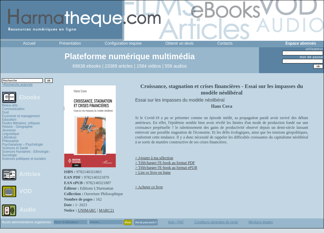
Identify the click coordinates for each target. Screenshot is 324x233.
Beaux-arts (9, 105)
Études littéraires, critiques (21, 123)
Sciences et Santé (15, 148)
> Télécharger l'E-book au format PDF (165, 163)
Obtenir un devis (179, 43)
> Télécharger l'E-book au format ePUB (166, 167)
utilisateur (314, 49)
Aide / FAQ (176, 222)
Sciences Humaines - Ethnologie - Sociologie (26, 153)
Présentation (70, 43)
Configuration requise (123, 43)
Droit (5, 112)
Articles (29, 174)
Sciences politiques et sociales (24, 159)
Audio (27, 209)
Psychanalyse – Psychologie (22, 144)
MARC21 (106, 210)
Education (9, 119)
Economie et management (21, 116)
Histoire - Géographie (17, 126)
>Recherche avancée (17, 84)
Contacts (224, 43)
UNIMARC (87, 210)
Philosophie (10, 141)
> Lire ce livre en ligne (153, 172)
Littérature (9, 137)
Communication (13, 109)
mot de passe (311, 57)
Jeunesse (9, 130)
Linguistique (10, 134)
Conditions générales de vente (216, 222)
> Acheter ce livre (149, 187)
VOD (25, 191)
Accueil (29, 43)
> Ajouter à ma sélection (154, 158)
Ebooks (29, 97)
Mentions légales (261, 222)
